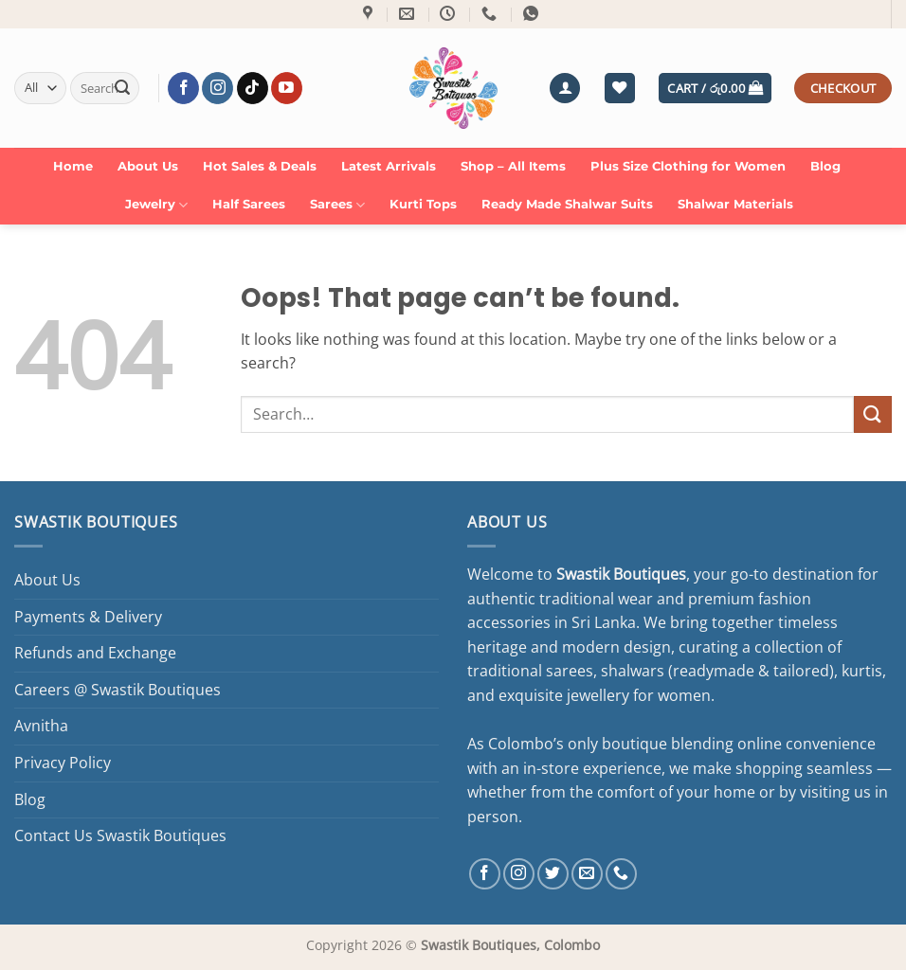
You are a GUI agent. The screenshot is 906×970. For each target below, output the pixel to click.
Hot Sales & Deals (260, 166)
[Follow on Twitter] (553, 873)
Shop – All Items (513, 166)
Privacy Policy (62, 762)
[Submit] (122, 88)
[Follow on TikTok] (252, 88)
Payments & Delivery (88, 616)
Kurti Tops (423, 204)
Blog (825, 166)
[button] (565, 88)
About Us (148, 166)
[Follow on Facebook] (183, 88)
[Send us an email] (587, 873)
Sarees (337, 205)
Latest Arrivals (388, 166)
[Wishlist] (620, 88)
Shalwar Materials (735, 204)
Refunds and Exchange (95, 652)
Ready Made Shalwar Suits (567, 204)
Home (73, 166)
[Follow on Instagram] (217, 88)
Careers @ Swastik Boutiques (117, 689)
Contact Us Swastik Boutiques (120, 835)
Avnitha (41, 725)
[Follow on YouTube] (286, 88)
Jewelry (156, 205)
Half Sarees (248, 204)
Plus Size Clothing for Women (688, 166)
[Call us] (621, 873)
